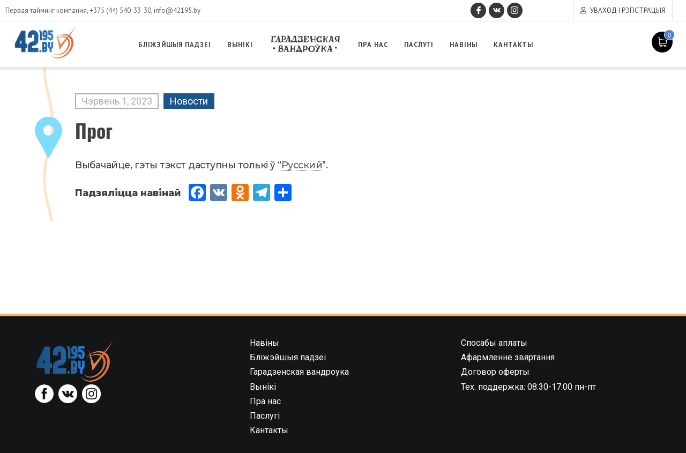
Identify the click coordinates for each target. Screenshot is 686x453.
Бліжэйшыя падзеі (179, 45)
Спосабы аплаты (494, 343)
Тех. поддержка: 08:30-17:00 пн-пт (528, 387)
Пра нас (377, 45)
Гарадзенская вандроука (310, 44)
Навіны (466, 45)
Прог (94, 130)
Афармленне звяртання (508, 357)
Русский (302, 164)
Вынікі (243, 45)
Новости (189, 101)
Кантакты (515, 45)
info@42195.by (177, 10)
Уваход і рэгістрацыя (627, 10)
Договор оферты (495, 372)
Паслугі (422, 45)
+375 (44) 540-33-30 (120, 10)
